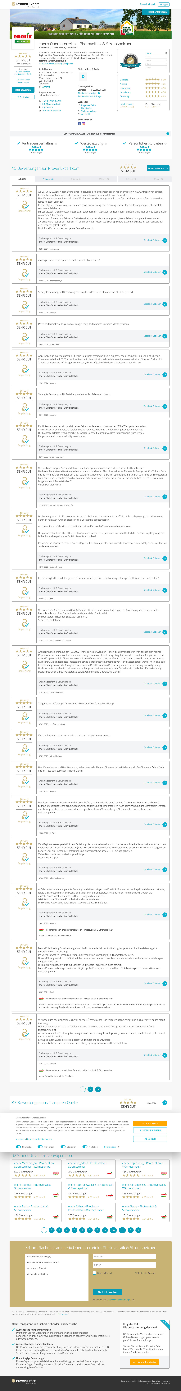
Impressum (21, 1378)
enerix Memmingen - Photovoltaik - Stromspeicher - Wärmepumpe (35, 1164)
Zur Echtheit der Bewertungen (23, 81)
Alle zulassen (150, 1362)
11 (122, 1230)
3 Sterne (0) (104, 179)
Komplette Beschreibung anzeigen (56, 63)
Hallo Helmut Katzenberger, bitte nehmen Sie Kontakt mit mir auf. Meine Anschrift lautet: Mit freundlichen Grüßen (56, 1277)
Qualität (124, 79)
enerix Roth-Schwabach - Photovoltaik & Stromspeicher (90, 1186)
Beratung (124, 96)
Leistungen (125, 87)
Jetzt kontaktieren (156, 12)
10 (113, 1230)
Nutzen (123, 83)
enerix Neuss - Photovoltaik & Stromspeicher (139, 1208)
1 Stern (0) (158, 179)
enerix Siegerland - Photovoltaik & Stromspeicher (88, 1164)
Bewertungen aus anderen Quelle (23, 72)
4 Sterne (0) (76, 179)
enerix (17, 1128)
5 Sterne (148, 53)
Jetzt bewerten (23, 90)
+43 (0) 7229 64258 (51, 100)
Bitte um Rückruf (104, 1273)
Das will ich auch (148, 4)
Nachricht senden (107, 1292)
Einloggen (164, 4)
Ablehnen (150, 1377)
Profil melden (63, 1314)
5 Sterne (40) (48, 179)
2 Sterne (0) (131, 179)
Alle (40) (22, 178)
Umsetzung (125, 92)
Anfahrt (46, 86)
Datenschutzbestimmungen (39, 1378)
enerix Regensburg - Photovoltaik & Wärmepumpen (142, 1164)
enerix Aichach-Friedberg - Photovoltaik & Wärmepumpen (86, 1208)
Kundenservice (127, 104)
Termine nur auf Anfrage (89, 96)
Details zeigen (110, 1386)
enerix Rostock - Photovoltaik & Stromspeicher (32, 1186)
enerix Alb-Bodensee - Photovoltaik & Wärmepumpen (144, 1186)
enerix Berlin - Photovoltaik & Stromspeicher (31, 1208)
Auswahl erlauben (150, 1369)
